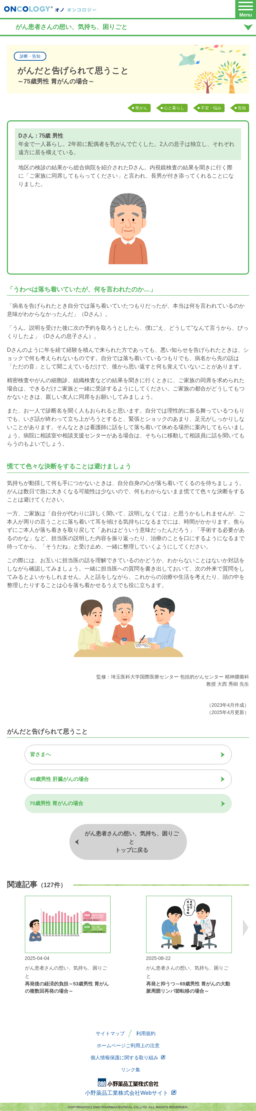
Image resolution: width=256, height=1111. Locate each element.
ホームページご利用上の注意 (128, 1045)
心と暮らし (174, 108)
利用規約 (145, 1033)
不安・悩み (211, 108)
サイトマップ (110, 1033)
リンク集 (130, 1069)
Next (245, 927)
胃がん (141, 108)
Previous (10, 927)
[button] (245, 9)
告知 (242, 108)
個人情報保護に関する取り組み (128, 1057)
